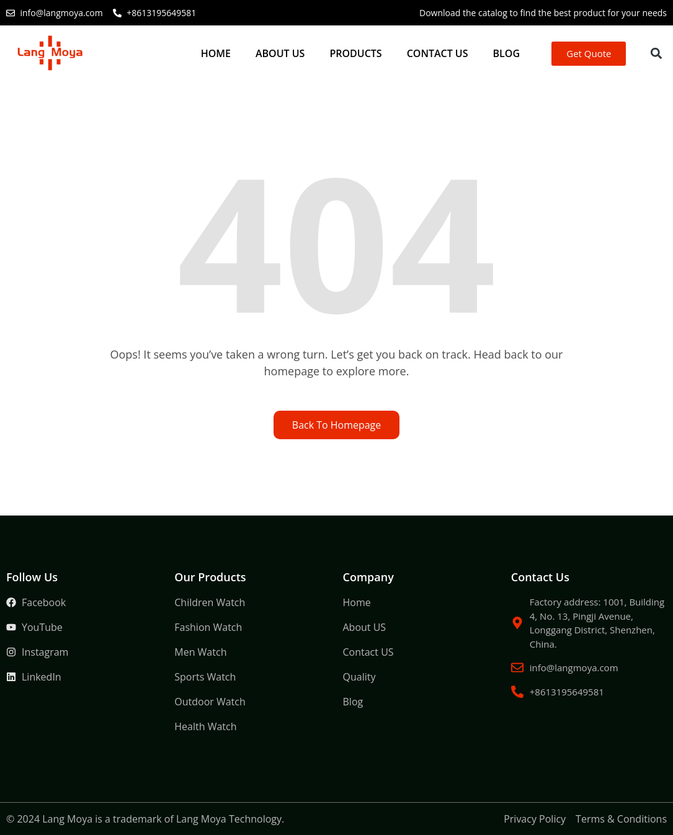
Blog (506, 53)
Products (355, 53)
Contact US (437, 53)
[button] (656, 53)
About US (280, 53)
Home (216, 53)
